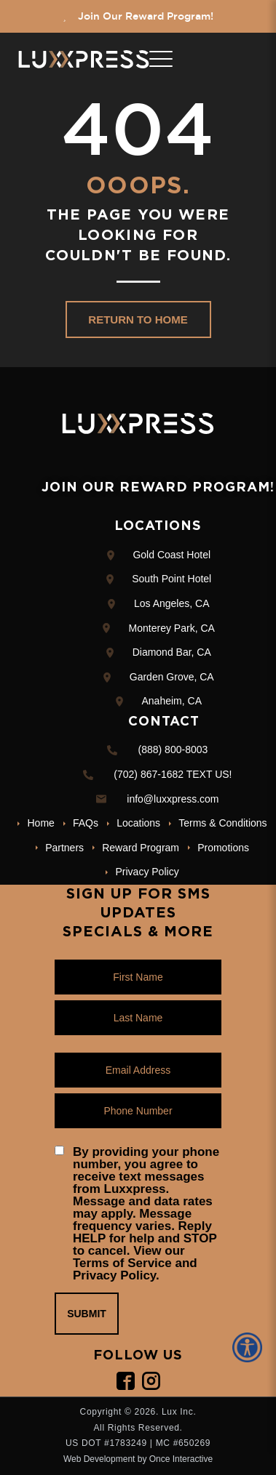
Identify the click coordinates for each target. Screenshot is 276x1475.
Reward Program (140, 847)
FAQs (85, 823)
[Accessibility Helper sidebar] (249, 1347)
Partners (64, 847)
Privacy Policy (147, 871)
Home (41, 823)
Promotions (223, 847)
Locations (138, 823)
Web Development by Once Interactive (138, 1459)
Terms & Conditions (222, 823)
